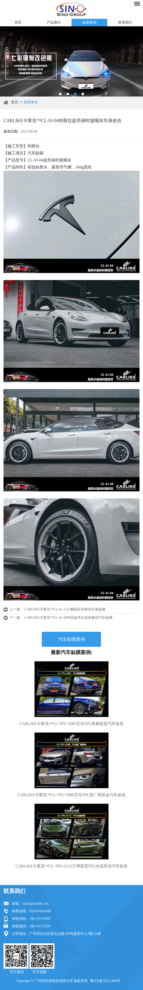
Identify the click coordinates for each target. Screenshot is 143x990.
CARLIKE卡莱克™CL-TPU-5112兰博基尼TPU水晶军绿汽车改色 (72, 866)
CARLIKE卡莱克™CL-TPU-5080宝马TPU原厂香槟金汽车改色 (72, 795)
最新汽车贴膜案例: (71, 652)
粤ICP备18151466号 (105, 981)
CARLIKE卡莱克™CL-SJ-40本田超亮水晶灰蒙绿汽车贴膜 (68, 617)
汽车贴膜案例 (71, 639)
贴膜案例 (89, 22)
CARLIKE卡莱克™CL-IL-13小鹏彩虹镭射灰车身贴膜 (65, 609)
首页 (18, 22)
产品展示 (54, 22)
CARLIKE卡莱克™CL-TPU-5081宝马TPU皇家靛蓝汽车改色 (72, 724)
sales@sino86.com (35, 904)
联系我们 (125, 22)
